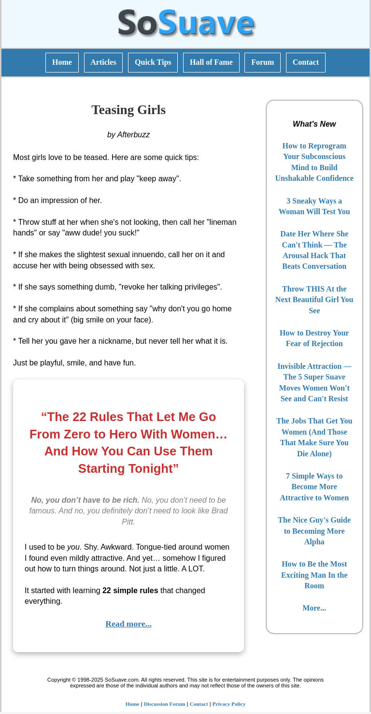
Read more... (128, 623)
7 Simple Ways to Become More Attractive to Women (314, 487)
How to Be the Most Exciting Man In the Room (314, 575)
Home (62, 62)
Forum (262, 62)
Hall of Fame (211, 62)
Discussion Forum (164, 704)
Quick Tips (153, 62)
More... (314, 608)
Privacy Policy (229, 704)
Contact (306, 62)
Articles (103, 62)
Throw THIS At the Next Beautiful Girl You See (314, 300)
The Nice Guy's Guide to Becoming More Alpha (314, 531)
